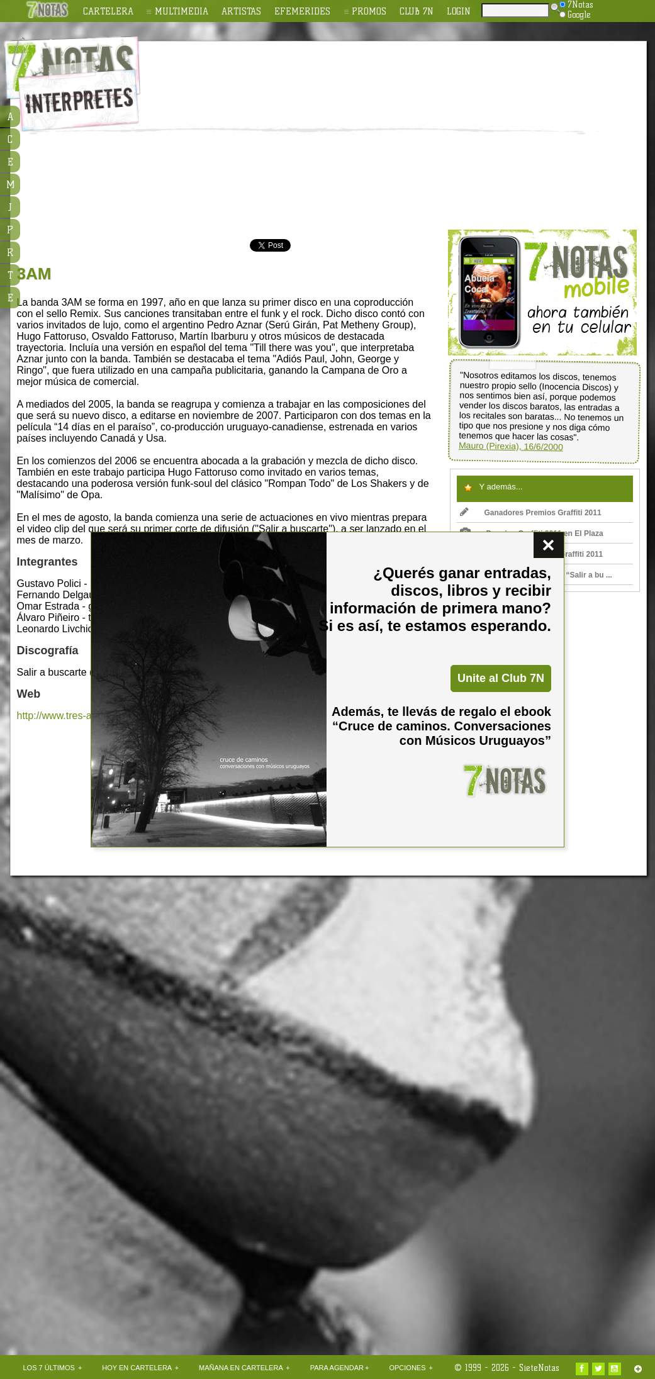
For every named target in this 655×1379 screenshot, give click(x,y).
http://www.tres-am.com (69, 715)
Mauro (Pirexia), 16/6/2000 (510, 446)
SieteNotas (539, 1368)
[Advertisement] (316, 136)
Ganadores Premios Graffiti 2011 (531, 512)
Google (575, 14)
